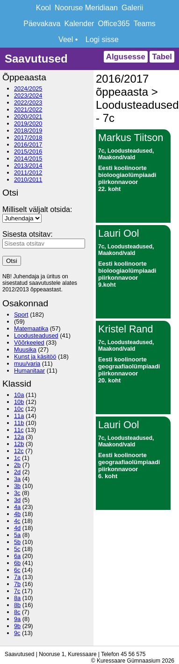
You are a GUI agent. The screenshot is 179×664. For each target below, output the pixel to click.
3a (17, 478)
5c (17, 548)
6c (17, 569)
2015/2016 (28, 151)
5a (17, 534)
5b (17, 541)
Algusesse (125, 56)
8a (17, 597)
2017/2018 (28, 137)
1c (17, 457)
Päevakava (41, 24)
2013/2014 (28, 165)
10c (19, 408)
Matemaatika (31, 328)
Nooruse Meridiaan (86, 8)
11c (19, 429)
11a (19, 415)
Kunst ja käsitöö (35, 356)
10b (19, 401)
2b (17, 464)
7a (17, 576)
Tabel (162, 56)
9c (17, 632)
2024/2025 (28, 88)
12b (19, 443)
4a (17, 506)
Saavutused (36, 58)
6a (17, 555)
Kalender (79, 24)
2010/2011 (28, 179)
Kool (43, 8)
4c (17, 520)
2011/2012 (28, 172)
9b (17, 625)
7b (17, 583)
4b (17, 513)
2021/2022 (28, 109)
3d (17, 499)
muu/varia (27, 363)
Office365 (113, 24)
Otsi (11, 260)
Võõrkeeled (29, 342)
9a (17, 618)
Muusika (25, 349)
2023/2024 (28, 95)
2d (17, 471)
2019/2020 (28, 123)
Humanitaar (29, 370)
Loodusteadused (36, 335)
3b (17, 485)
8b (17, 604)
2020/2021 (28, 116)
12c (19, 450)
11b (19, 422)
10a (19, 394)
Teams (145, 24)
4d (17, 527)
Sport (21, 314)
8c (17, 611)
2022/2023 (28, 102)
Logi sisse (102, 39)
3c (17, 492)
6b (17, 562)
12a (19, 436)
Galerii (132, 8)
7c (17, 590)
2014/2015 (28, 158)
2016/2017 (28, 144)
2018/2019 (28, 130)
